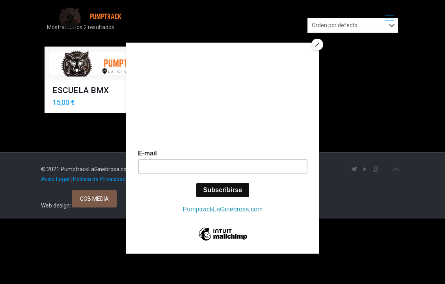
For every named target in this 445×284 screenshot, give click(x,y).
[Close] (317, 44)
